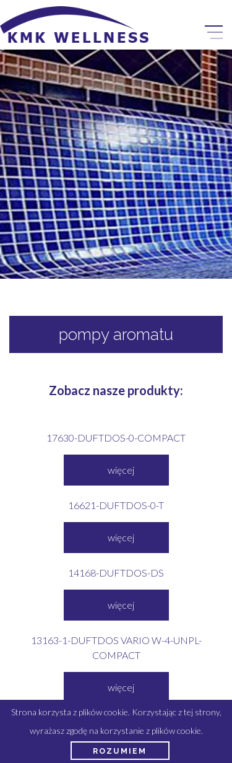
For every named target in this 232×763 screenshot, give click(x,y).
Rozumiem (120, 751)
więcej (121, 470)
